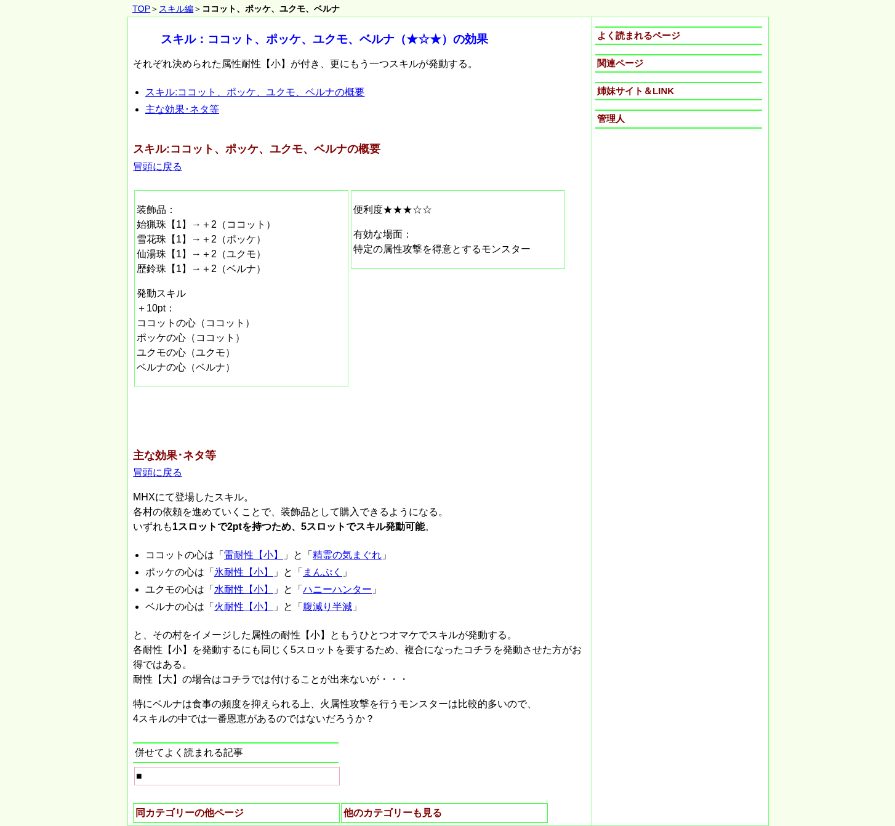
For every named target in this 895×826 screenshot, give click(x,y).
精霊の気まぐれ (347, 555)
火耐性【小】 (243, 606)
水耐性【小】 (243, 589)
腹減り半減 (327, 606)
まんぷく (322, 572)
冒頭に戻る (157, 166)
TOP (141, 9)
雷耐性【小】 (253, 555)
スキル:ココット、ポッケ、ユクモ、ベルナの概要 (254, 92)
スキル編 (176, 9)
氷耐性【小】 (243, 572)
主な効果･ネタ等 (182, 109)
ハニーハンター (337, 589)
